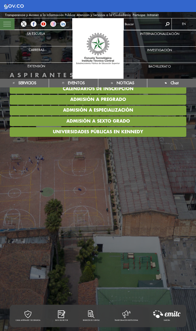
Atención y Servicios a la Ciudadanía (104, 15)
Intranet (152, 15)
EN (184, 24)
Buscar (167, 24)
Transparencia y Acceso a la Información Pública (40, 15)
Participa (139, 15)
